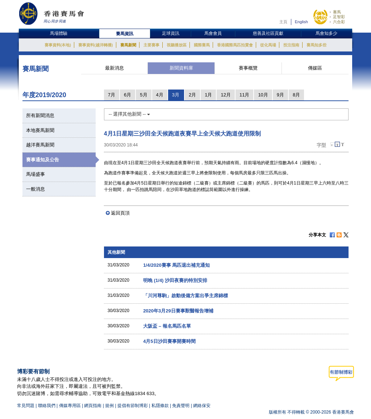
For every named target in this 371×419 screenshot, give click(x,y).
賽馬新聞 (128, 45)
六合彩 (339, 22)
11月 (244, 95)
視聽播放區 (177, 45)
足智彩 (339, 16)
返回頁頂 (120, 213)
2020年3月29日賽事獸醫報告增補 (178, 311)
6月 (127, 95)
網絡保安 (201, 405)
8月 (296, 95)
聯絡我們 (46, 405)
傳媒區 (315, 68)
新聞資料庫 (181, 68)
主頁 (283, 22)
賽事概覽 (248, 68)
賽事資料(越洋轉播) (95, 45)
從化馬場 (268, 45)
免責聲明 (180, 405)
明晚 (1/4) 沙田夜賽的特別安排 (175, 280)
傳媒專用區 (70, 405)
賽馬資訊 (124, 33)
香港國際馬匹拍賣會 (235, 45)
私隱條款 (160, 405)
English (301, 22)
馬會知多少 (326, 33)
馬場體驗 (58, 33)
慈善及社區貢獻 (268, 33)
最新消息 (114, 68)
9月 (280, 95)
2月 (192, 95)
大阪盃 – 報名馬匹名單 (167, 326)
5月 (143, 95)
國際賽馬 (202, 45)
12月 (225, 95)
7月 (111, 95)
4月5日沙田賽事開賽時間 (169, 341)
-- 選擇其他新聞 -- (129, 114)
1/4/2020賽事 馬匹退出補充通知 (176, 265)
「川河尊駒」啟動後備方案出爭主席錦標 (185, 295)
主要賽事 (151, 45)
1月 (208, 95)
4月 (159, 95)
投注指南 (291, 45)
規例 (110, 405)
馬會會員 (213, 33)
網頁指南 (92, 405)
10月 (263, 95)
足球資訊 (170, 33)
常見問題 (25, 405)
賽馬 (337, 12)
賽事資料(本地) (58, 45)
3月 (175, 95)
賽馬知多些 (316, 45)
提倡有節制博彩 (132, 405)
